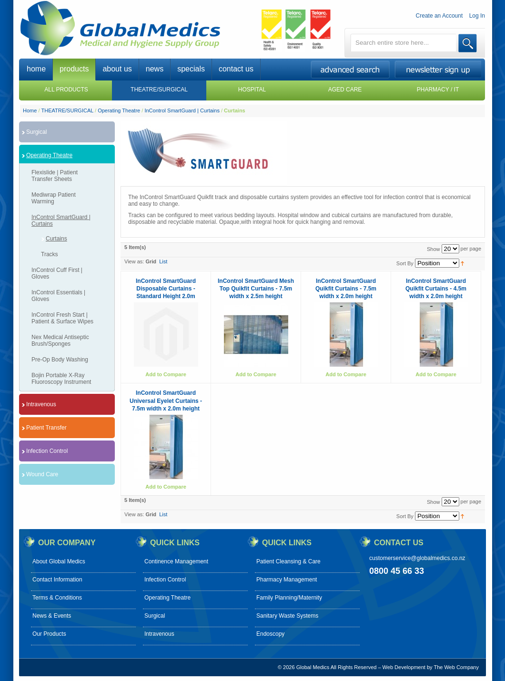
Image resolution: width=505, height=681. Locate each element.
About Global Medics (58, 561)
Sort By (405, 263)
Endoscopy (270, 634)
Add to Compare (165, 374)
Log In (477, 15)
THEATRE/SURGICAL (67, 110)
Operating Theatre (119, 110)
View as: (134, 261)
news (154, 69)
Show (433, 249)
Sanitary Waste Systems (287, 615)
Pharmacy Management (286, 579)
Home (30, 110)
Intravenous (159, 634)
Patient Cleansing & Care (288, 561)
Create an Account (439, 15)
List (163, 261)
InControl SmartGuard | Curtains (182, 110)
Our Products (49, 634)
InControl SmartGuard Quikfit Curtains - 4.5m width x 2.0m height (435, 289)
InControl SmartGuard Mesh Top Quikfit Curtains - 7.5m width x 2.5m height (256, 289)
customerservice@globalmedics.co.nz (417, 558)
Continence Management (176, 561)
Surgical (154, 615)
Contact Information (57, 579)
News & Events (51, 615)
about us (116, 69)
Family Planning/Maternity (289, 597)
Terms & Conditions (57, 597)
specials (191, 69)
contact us (236, 69)
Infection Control (165, 579)
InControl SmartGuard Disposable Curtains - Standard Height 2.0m (166, 289)
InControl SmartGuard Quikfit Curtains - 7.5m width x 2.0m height (345, 289)
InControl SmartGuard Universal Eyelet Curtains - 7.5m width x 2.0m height (166, 400)
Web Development (404, 667)
